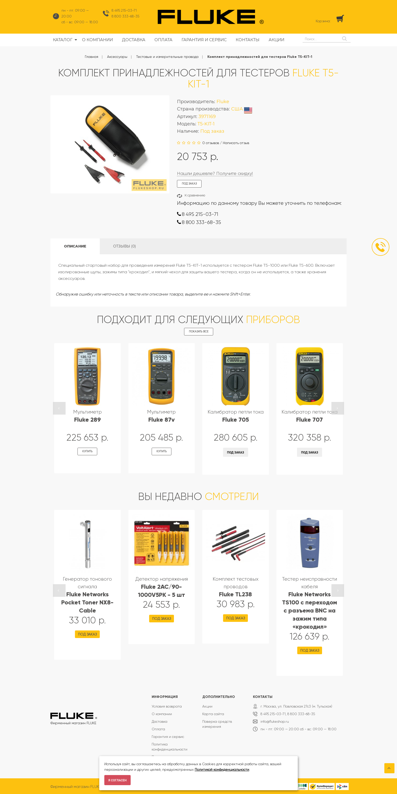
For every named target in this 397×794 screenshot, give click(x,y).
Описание (75, 246)
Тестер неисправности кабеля (309, 603)
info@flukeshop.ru (275, 721)
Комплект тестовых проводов (236, 587)
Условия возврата (167, 706)
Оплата (158, 729)
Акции (207, 706)
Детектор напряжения (161, 587)
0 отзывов (210, 143)
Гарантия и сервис (168, 737)
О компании (162, 714)
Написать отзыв (236, 143)
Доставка (159, 721)
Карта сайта (213, 714)
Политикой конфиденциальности (222, 769)
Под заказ (235, 452)
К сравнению (195, 195)
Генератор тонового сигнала (87, 595)
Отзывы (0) (124, 246)
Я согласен (117, 780)
